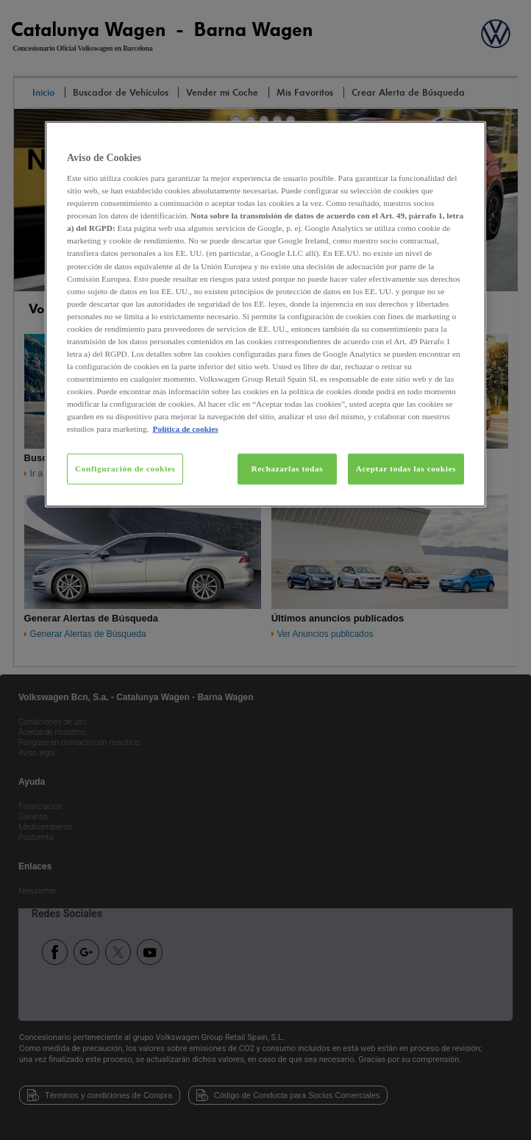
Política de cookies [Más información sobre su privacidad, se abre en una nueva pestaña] (185, 428)
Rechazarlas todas (287, 468)
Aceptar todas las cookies (406, 468)
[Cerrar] (465, 138)
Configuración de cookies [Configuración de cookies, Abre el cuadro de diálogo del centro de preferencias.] (125, 468)
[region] (265, 314)
